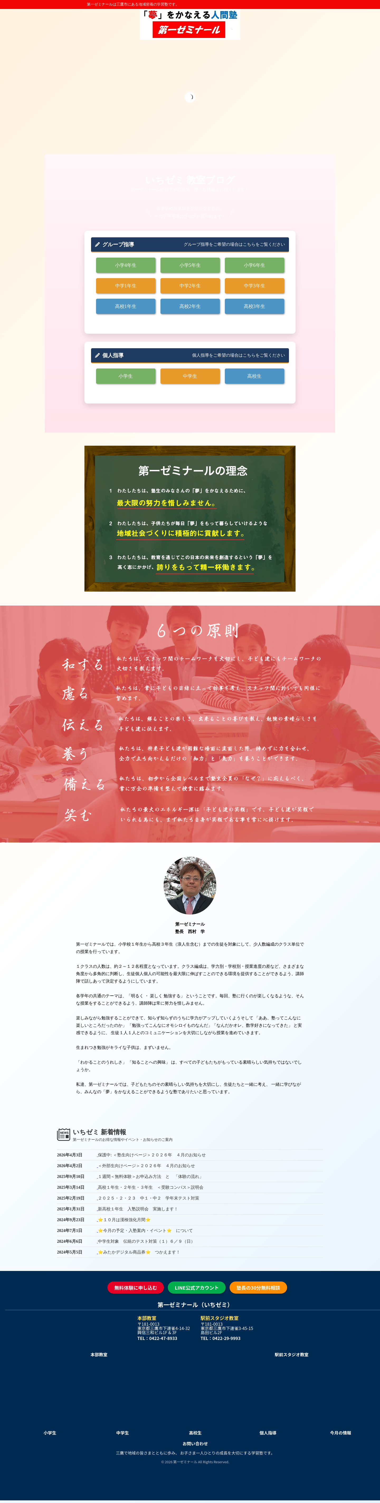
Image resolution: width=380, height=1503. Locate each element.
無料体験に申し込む (135, 1287)
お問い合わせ (195, 1443)
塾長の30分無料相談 (258, 1287)
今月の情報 (340, 1433)
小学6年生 (254, 265)
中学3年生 (254, 285)
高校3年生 (254, 306)
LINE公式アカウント (197, 1287)
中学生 (190, 376)
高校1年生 (125, 306)
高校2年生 (190, 306)
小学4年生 (125, 265)
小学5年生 (190, 265)
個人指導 (267, 1433)
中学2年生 (190, 285)
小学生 (125, 376)
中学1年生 (125, 285)
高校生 (254, 376)
